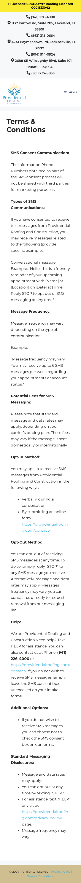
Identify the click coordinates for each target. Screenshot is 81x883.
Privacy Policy (60, 871)
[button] (40, 17)
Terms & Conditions (40, 876)
